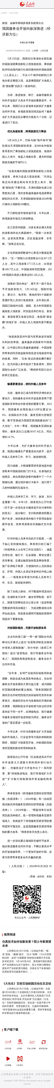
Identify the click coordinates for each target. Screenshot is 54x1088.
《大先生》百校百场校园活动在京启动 (26, 983)
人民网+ (20, 1043)
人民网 (3, 13)
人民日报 (8, 1043)
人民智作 (20, 1060)
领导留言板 (43, 1043)
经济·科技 (14, 13)
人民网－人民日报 (40, 51)
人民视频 (8, 1060)
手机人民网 (32, 1043)
